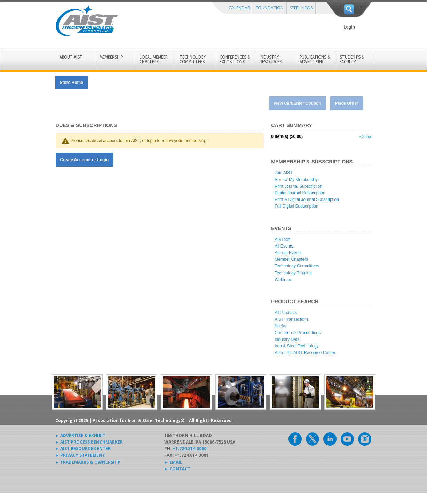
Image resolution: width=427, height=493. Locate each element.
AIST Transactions (292, 319)
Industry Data (287, 339)
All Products (286, 312)
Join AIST (283, 172)
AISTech (282, 239)
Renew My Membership (296, 179)
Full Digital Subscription (296, 206)
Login (349, 27)
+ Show (365, 136)
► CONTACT (177, 469)
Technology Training (293, 273)
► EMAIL (173, 462)
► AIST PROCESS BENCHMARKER (89, 442)
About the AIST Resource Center (305, 352)
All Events (284, 246)
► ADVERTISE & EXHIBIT (80, 435)
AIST (86, 20)
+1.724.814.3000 (189, 449)
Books (280, 325)
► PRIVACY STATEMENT (80, 455)
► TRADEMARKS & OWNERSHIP (88, 462)
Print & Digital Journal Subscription (307, 199)
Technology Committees (297, 266)
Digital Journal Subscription (300, 192)
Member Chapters (291, 259)
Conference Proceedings (298, 332)
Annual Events (288, 252)
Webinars (283, 279)
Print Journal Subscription (298, 186)
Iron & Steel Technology (297, 346)
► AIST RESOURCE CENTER (83, 449)
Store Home (71, 82)
